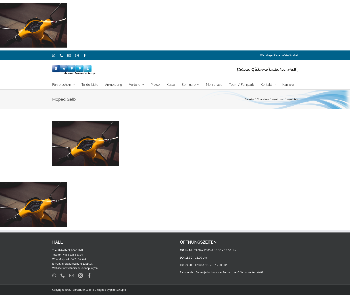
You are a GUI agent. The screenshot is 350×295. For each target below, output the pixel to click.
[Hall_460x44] (267, 68)
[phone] (61, 55)
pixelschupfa (118, 290)
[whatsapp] (53, 55)
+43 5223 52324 (73, 255)
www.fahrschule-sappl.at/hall (81, 268)
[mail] (69, 55)
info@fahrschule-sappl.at (76, 264)
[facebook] (84, 55)
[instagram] (77, 55)
